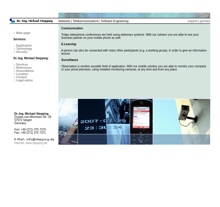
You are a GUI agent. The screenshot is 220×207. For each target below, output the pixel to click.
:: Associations (23, 70)
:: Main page (21, 32)
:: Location (20, 74)
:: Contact (20, 77)
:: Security (20, 51)
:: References (22, 67)
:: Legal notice (23, 80)
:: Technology (22, 48)
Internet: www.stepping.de (30, 143)
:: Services (20, 64)
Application (24, 45)
